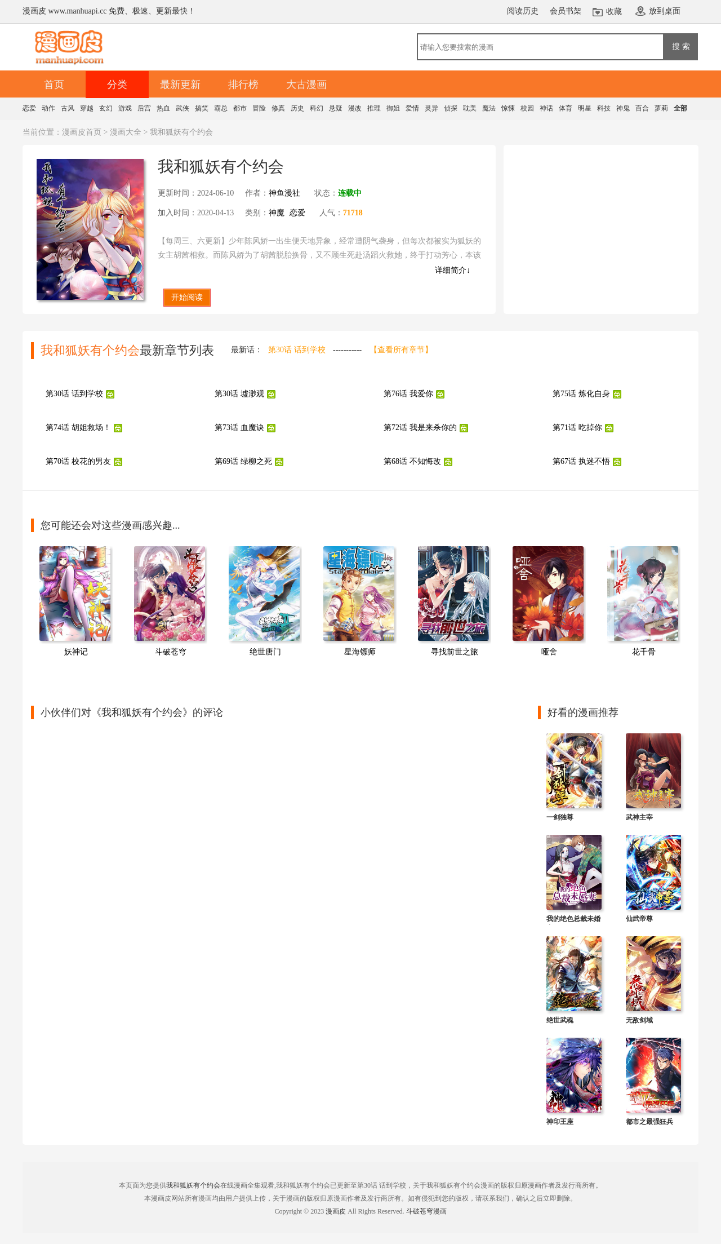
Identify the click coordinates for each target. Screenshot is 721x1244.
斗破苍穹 (170, 652)
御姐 (393, 108)
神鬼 (623, 108)
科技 (604, 108)
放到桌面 (664, 11)
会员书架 (565, 11)
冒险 (259, 108)
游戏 (125, 108)
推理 (374, 108)
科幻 (316, 108)
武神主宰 (639, 817)
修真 (278, 108)
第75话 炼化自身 (581, 393)
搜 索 (681, 46)
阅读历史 (522, 11)
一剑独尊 (559, 817)
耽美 (470, 108)
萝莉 (661, 108)
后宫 (144, 108)
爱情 (412, 108)
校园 (527, 108)
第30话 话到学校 (297, 350)
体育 (565, 108)
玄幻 (106, 108)
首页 (54, 84)
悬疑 (335, 108)
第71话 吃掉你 (577, 427)
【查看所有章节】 (401, 350)
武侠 (182, 108)
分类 (117, 84)
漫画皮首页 (81, 132)
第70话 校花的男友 (78, 461)
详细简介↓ (452, 270)
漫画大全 (125, 132)
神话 (546, 108)
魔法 (489, 108)
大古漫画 (306, 84)
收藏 (614, 11)
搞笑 (201, 108)
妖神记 (76, 652)
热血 (163, 108)
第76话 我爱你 (408, 393)
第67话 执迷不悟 (581, 461)
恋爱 (29, 108)
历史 (297, 108)
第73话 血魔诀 (239, 427)
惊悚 (508, 108)
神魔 (276, 213)
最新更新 (180, 84)
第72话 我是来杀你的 (420, 427)
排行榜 (243, 84)
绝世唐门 (265, 652)
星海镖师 (360, 652)
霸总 (221, 108)
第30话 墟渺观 (239, 393)
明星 (584, 108)
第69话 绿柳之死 (243, 461)
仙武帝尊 (639, 919)
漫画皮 (336, 1211)
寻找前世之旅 (454, 652)
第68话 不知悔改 (412, 461)
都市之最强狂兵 (649, 1122)
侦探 (450, 108)
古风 (67, 108)
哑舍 (549, 652)
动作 (48, 108)
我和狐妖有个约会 (193, 1185)
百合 (642, 108)
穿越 (87, 108)
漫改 (355, 108)
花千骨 (644, 652)
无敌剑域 (639, 1020)
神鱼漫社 (284, 193)
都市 (240, 108)
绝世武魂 (559, 1020)
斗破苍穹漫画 (426, 1211)
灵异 (431, 108)
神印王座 (559, 1122)
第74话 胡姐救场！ (78, 427)
